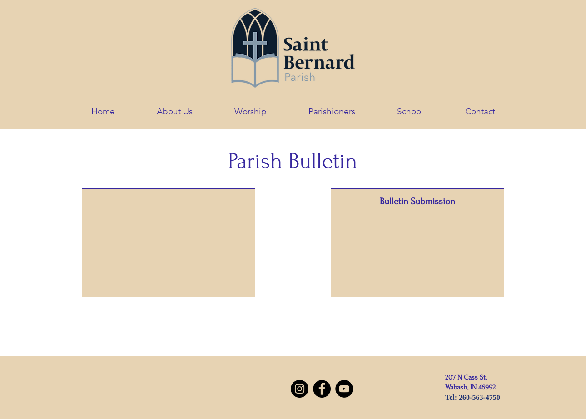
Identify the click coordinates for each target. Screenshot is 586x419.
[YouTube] (344, 389)
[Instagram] (299, 389)
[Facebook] (322, 389)
